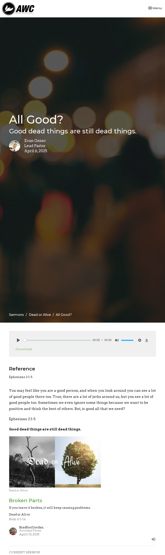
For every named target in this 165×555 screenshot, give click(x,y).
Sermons (16, 315)
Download (24, 349)
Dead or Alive (40, 315)
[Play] (18, 340)
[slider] (57, 340)
